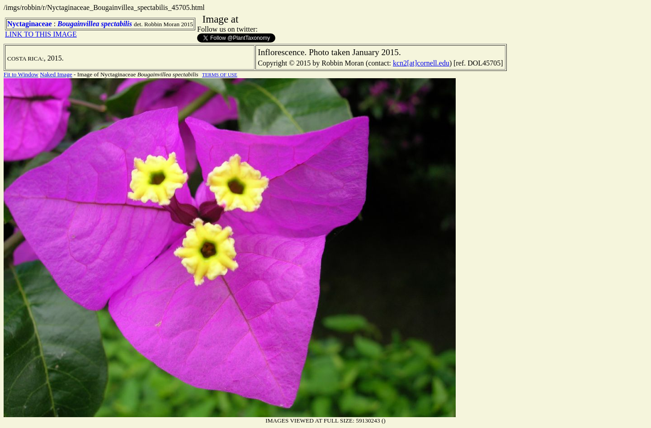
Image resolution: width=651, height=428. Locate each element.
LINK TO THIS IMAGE (41, 34)
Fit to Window (21, 74)
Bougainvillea (78, 24)
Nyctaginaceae (29, 24)
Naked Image (56, 74)
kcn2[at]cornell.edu (421, 63)
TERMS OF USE (219, 74)
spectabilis (116, 24)
